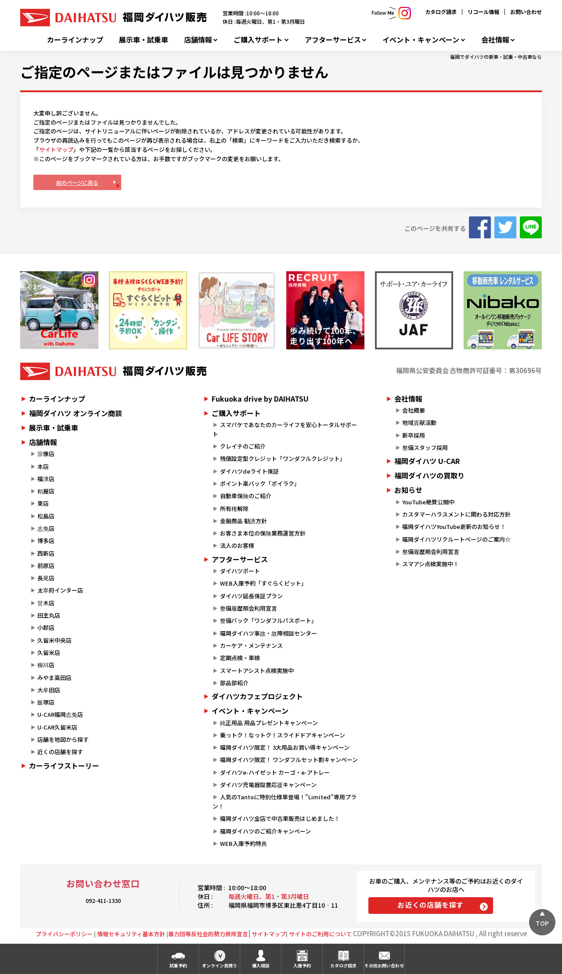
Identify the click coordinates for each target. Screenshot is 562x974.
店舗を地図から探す (63, 739)
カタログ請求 (441, 11)
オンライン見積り (219, 965)
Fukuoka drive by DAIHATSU (260, 398)
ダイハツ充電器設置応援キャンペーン (268, 784)
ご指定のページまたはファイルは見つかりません (174, 72)
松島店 (45, 516)
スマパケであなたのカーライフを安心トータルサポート (285, 429)
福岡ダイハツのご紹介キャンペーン (265, 831)
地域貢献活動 (419, 422)
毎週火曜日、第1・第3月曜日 (268, 896)
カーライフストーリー (64, 765)
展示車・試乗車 (143, 39)
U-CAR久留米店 (57, 727)
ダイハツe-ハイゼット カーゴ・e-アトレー (275, 772)
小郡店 (45, 627)
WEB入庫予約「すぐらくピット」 (263, 583)
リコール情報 (483, 11)
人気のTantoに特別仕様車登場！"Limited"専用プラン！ (284, 801)
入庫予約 (302, 965)
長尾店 (45, 578)
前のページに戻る (77, 182)
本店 (43, 466)
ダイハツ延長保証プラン (251, 596)
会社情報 (495, 39)
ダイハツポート (240, 571)
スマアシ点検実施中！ (430, 564)
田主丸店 (48, 615)
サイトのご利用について (320, 934)
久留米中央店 (54, 640)
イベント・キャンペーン (420, 39)
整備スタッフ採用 (425, 447)
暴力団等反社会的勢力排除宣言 (208, 934)
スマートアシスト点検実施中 (257, 670)
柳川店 (45, 665)
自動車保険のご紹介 (245, 496)
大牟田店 (48, 690)
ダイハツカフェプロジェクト (257, 696)
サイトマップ (56, 149)
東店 (43, 503)
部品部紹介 (234, 683)
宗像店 (45, 453)
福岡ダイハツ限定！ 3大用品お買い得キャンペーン (284, 747)
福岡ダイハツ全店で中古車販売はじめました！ (280, 818)
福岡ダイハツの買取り (429, 475)
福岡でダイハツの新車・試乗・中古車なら (496, 56)
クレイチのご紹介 (243, 446)
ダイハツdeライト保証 (249, 471)
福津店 (45, 478)
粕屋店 (45, 491)
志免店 (45, 528)
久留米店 (48, 652)
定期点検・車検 (240, 658)
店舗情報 (198, 39)
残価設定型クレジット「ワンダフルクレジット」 (283, 458)
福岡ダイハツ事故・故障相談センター (268, 633)
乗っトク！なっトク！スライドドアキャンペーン (282, 735)
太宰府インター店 (60, 590)
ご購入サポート (258, 39)
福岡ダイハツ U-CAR (427, 461)
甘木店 (45, 603)
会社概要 (413, 410)
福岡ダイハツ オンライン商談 (75, 413)
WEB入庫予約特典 (243, 843)
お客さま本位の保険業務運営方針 (263, 533)
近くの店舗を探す (60, 752)
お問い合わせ (526, 11)
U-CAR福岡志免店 (60, 714)
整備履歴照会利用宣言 (248, 608)
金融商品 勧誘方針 (243, 521)
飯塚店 (45, 702)
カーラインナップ (75, 39)
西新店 (45, 553)
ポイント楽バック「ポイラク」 (260, 483)
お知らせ (408, 490)
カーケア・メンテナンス (251, 645)
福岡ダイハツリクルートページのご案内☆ (456, 539)
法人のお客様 (237, 545)
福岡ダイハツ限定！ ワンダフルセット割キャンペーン (289, 759)
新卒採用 (413, 435)
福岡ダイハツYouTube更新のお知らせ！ (454, 526)
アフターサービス (333, 39)
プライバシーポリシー (64, 934)
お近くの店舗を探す (430, 904)
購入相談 (261, 965)
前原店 (45, 565)
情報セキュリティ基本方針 (131, 934)
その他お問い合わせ (384, 965)
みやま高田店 (54, 677)
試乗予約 (178, 965)
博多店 (45, 540)
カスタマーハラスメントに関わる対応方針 (456, 514)
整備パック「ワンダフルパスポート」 (268, 620)
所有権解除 (234, 508)
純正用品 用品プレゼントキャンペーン (269, 723)
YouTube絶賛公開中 (428, 502)
